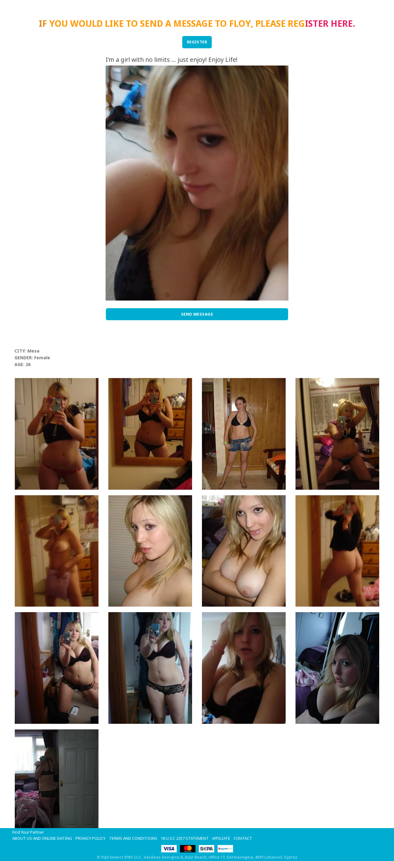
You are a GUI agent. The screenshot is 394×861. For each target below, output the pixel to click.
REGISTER (197, 42)
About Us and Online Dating (42, 838)
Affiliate (221, 838)
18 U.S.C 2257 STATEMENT (185, 838)
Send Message (197, 314)
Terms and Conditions (133, 838)
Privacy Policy (90, 838)
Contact (243, 838)
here (342, 23)
